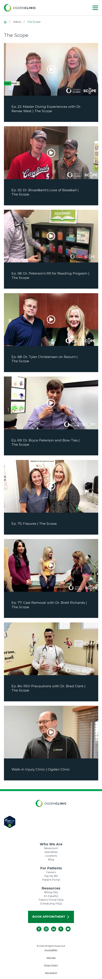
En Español (51, 896)
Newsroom (51, 848)
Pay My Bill (51, 876)
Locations (51, 855)
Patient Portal (51, 879)
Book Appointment (51, 916)
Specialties (51, 852)
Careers (51, 872)
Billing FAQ (51, 892)
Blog (51, 859)
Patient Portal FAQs (51, 899)
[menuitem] (51, 950)
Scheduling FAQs (51, 903)
